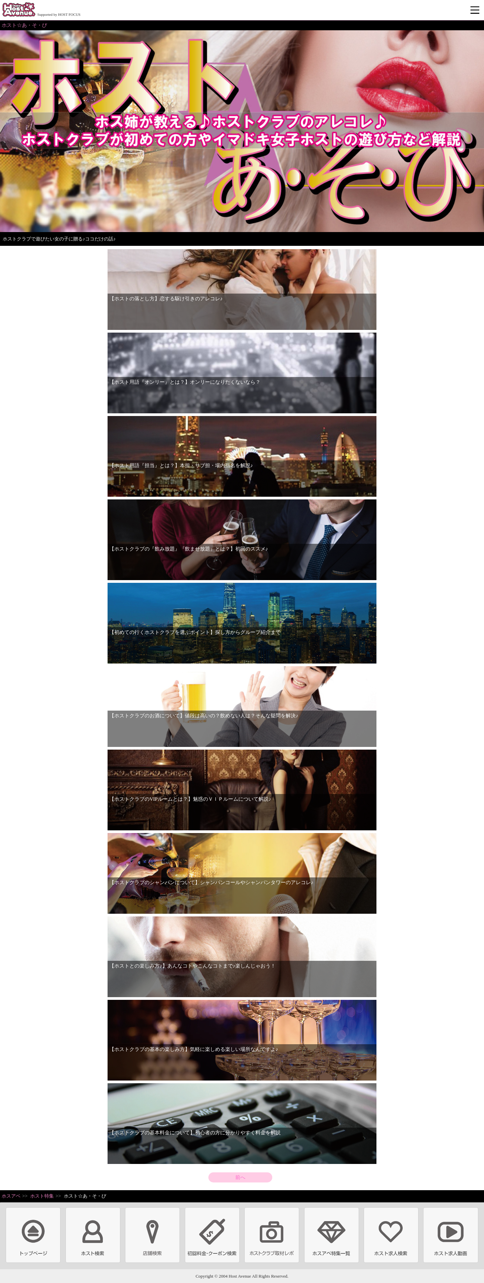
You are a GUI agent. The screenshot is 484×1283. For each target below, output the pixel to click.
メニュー (475, 10)
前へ (240, 1177)
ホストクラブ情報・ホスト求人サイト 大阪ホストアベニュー (19, 10)
